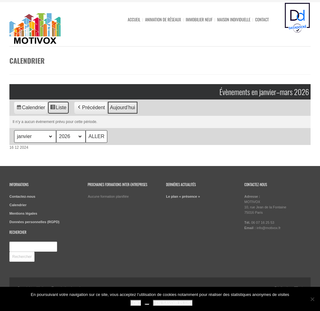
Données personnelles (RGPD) (34, 222)
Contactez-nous (22, 196)
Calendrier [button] (30, 108)
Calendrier (17, 205)
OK (136, 303)
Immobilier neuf (199, 19)
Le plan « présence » (183, 196)
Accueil (134, 19)
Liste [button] (58, 108)
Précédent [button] (91, 107)
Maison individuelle (233, 19)
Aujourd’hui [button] (122, 107)
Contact (262, 19)
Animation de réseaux (163, 19)
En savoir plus (172, 303)
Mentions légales (23, 213)
